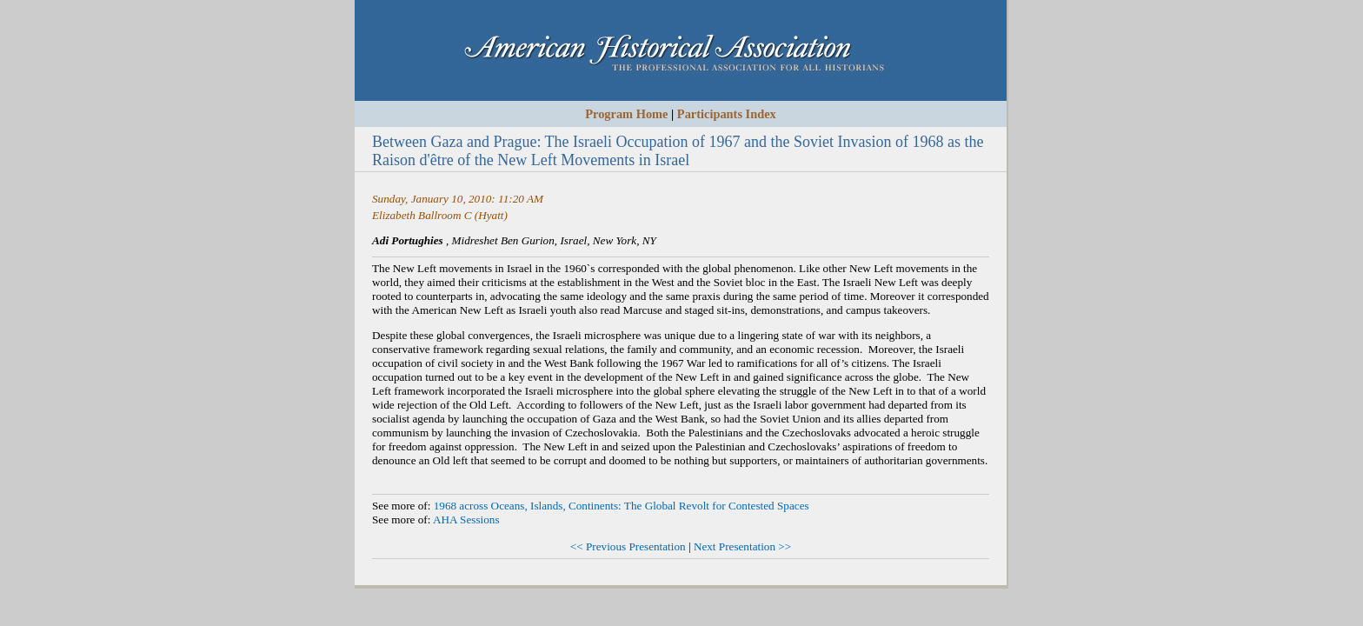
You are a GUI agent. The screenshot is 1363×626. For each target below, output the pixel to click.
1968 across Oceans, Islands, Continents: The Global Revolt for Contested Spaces (621, 505)
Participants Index (726, 114)
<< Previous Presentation (628, 546)
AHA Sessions (466, 519)
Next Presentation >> (742, 546)
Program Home (626, 114)
